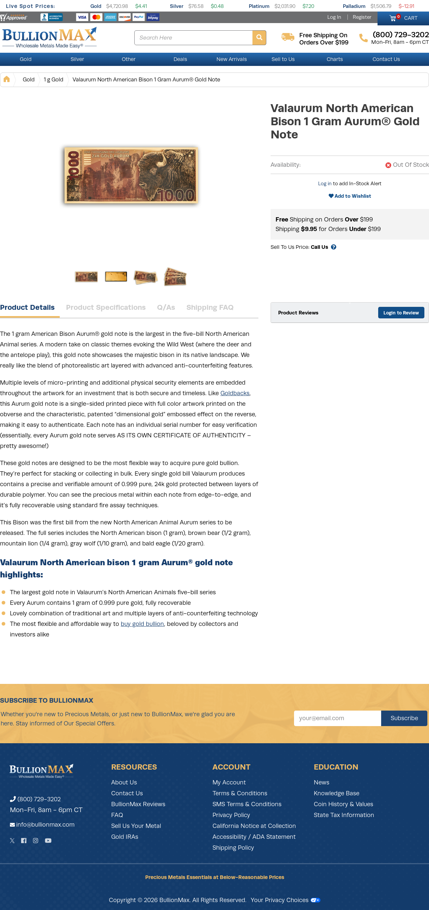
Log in (325, 183)
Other (129, 59)
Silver (176, 6)
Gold (95, 6)
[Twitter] (12, 840)
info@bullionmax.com (45, 824)
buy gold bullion (142, 624)
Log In (334, 17)
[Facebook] (23, 840)
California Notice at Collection (254, 826)
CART (406, 17)
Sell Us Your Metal (136, 826)
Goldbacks (234, 393)
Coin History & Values (343, 804)
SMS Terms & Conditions (247, 804)
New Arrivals (231, 59)
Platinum (259, 6)
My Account (229, 782)
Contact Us (386, 59)
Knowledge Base (336, 793)
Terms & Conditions (240, 793)
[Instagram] (35, 840)
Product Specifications (106, 307)
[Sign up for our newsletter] (337, 718)
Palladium (354, 6)
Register (362, 17)
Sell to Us (283, 59)
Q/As (166, 307)
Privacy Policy (231, 815)
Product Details (27, 307)
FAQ (117, 815)
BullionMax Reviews (138, 804)
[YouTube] (48, 840)
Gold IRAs (124, 837)
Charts (335, 59)
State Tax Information (344, 815)
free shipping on (323, 35)
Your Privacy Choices (285, 900)
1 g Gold (53, 79)
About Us (124, 782)
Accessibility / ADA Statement (254, 837)
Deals (180, 59)
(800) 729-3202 (35, 799)
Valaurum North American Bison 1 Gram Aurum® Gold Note (146, 79)
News (321, 782)
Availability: (286, 164)
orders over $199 (323, 42)
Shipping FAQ (210, 307)
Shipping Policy (233, 847)
